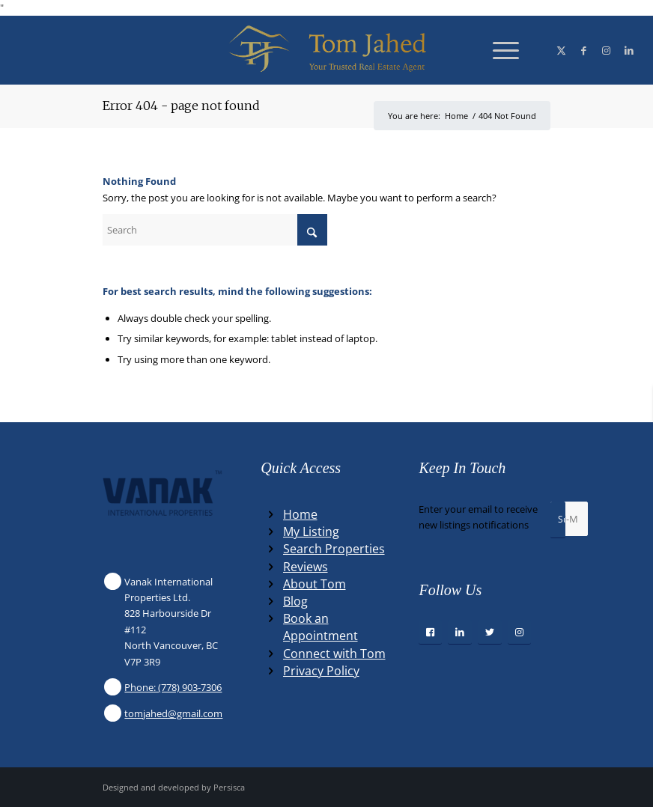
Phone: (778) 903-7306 (173, 687)
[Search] (215, 230)
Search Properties (334, 548)
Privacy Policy (321, 671)
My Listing (311, 531)
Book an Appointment (320, 627)
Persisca (229, 787)
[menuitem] (498, 50)
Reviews (305, 566)
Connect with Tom (334, 653)
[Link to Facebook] (584, 50)
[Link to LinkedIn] (629, 50)
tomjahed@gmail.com (173, 713)
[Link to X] (561, 50)
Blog (295, 601)
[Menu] (498, 50)
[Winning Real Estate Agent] (327, 50)
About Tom (314, 584)
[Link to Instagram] (606, 50)
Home (300, 514)
